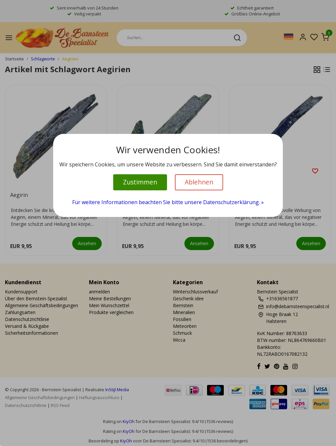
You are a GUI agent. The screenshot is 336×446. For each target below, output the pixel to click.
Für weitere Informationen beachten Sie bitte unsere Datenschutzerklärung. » (168, 202)
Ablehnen (199, 182)
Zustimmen (140, 182)
